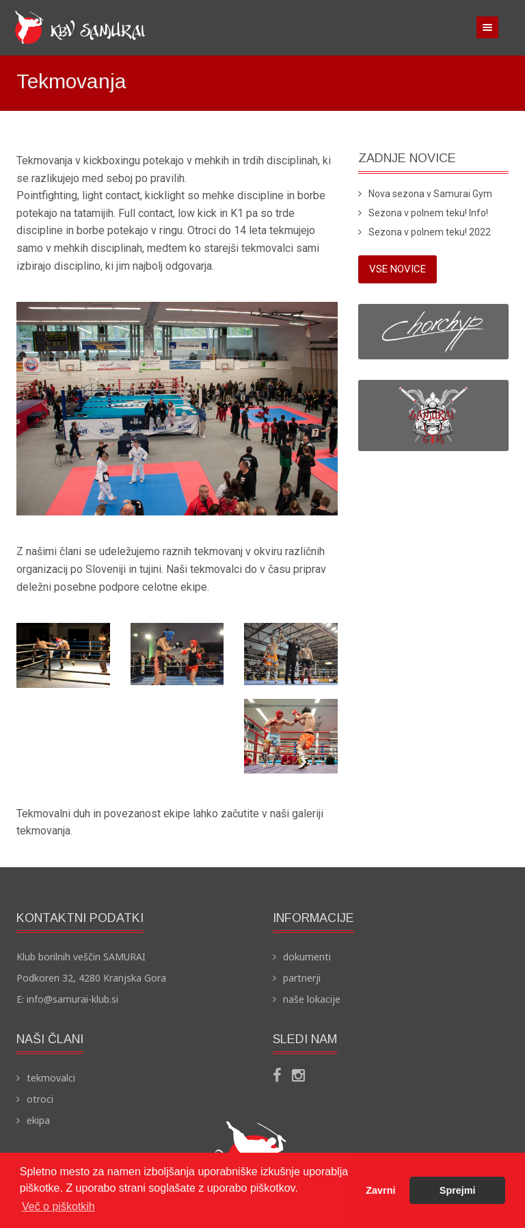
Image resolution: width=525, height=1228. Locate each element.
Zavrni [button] (380, 1190)
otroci (40, 1098)
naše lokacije (311, 999)
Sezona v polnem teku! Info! (428, 212)
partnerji (302, 977)
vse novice (397, 269)
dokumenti (307, 956)
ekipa (38, 1120)
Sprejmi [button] (458, 1190)
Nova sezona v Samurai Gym (430, 193)
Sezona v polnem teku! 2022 (429, 232)
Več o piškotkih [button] (58, 1206)
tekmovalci (51, 1077)
